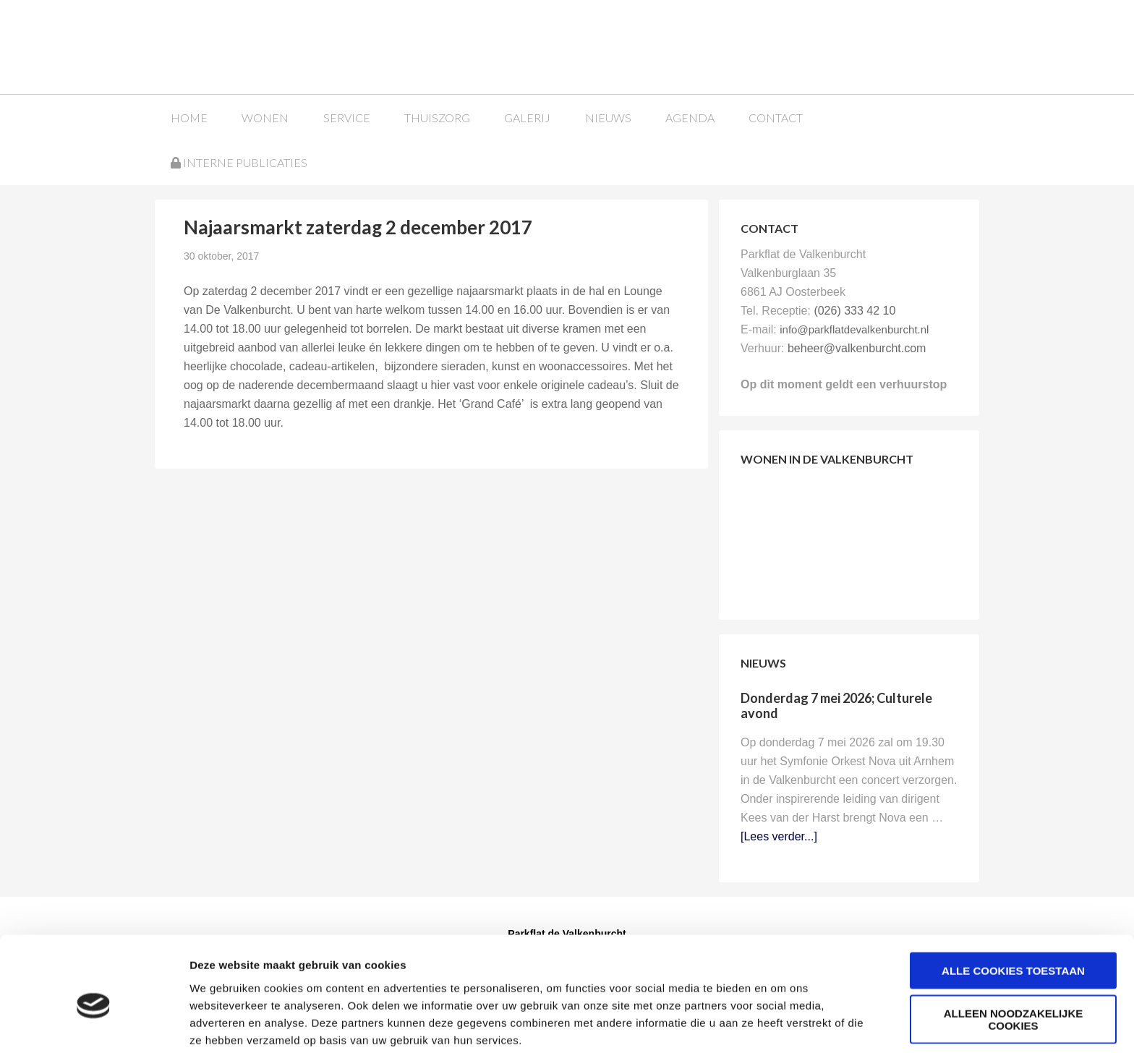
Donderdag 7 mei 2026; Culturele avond (836, 705)
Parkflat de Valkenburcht (265, 45)
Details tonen (781, 1024)
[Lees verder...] (779, 836)
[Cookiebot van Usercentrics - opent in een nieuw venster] (93, 1025)
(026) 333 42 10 (854, 310)
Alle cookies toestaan (1013, 909)
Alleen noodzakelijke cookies (1013, 957)
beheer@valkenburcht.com (857, 347)
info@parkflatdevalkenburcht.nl (854, 329)
